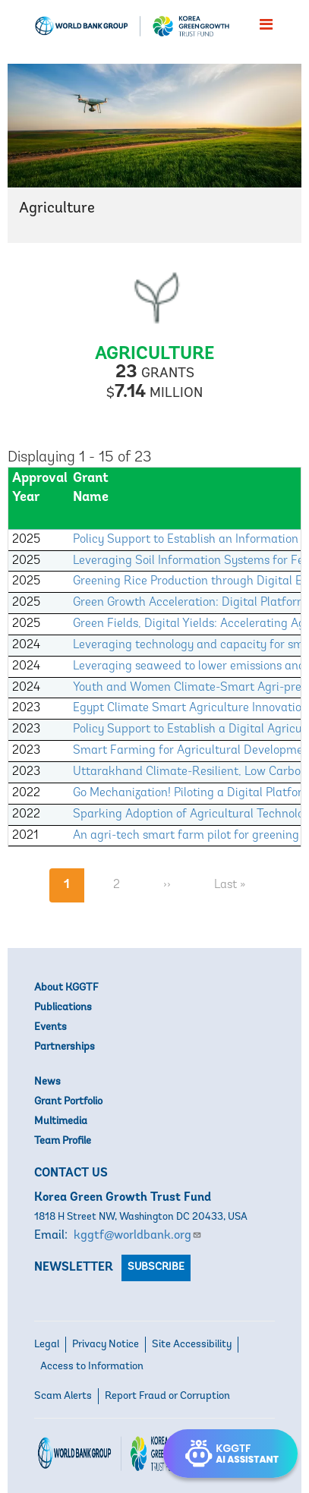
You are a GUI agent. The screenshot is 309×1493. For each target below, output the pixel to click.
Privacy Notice (105, 1344)
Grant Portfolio (68, 1101)
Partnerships (64, 1047)
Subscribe (156, 1267)
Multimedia (60, 1121)
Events (50, 1027)
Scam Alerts (63, 1396)
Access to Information (91, 1366)
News (47, 1082)
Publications (63, 1007)
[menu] (266, 24)
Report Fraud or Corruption (167, 1396)
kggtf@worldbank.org (138, 1236)
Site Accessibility (192, 1344)
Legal (46, 1344)
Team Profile (62, 1141)
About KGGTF (66, 988)
